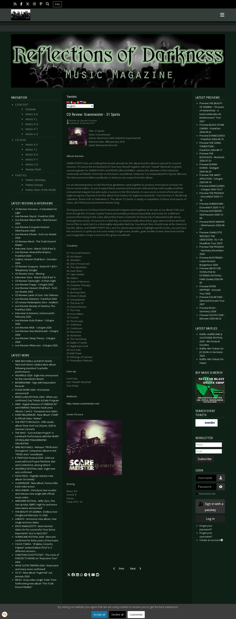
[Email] (208, 451)
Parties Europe (34, 185)
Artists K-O (31, 124)
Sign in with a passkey (210, 506)
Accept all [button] (99, 614)
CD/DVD (20, 140)
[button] (68, 574)
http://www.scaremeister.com (83, 403)
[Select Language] (80, 106)
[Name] (208, 444)
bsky (57, 4)
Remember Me (207, 493)
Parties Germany (35, 180)
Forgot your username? (205, 534)
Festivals (30, 109)
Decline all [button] (117, 614)
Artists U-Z (31, 134)
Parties (21, 175)
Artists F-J (31, 119)
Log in (210, 519)
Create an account (211, 540)
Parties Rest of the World (40, 190)
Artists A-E (31, 114)
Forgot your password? (205, 527)
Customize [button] (136, 614)
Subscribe (204, 459)
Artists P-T (31, 129)
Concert (22, 104)
